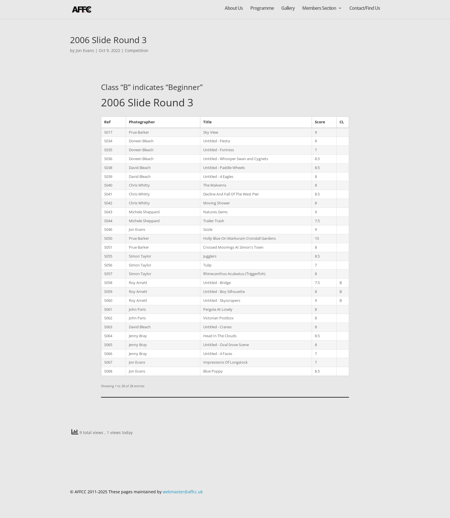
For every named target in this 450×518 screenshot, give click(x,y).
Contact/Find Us (364, 8)
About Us (234, 8)
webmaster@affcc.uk (183, 491)
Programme (262, 8)
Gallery (288, 8)
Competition (136, 50)
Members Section (319, 8)
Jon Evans (85, 50)
